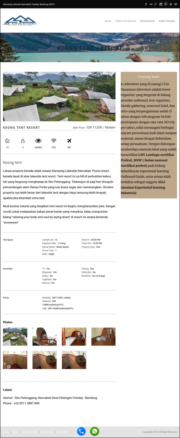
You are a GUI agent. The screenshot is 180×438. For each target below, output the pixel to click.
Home (108, 21)
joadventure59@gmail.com (21, 408)
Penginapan (147, 21)
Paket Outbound (125, 21)
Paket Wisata (167, 21)
